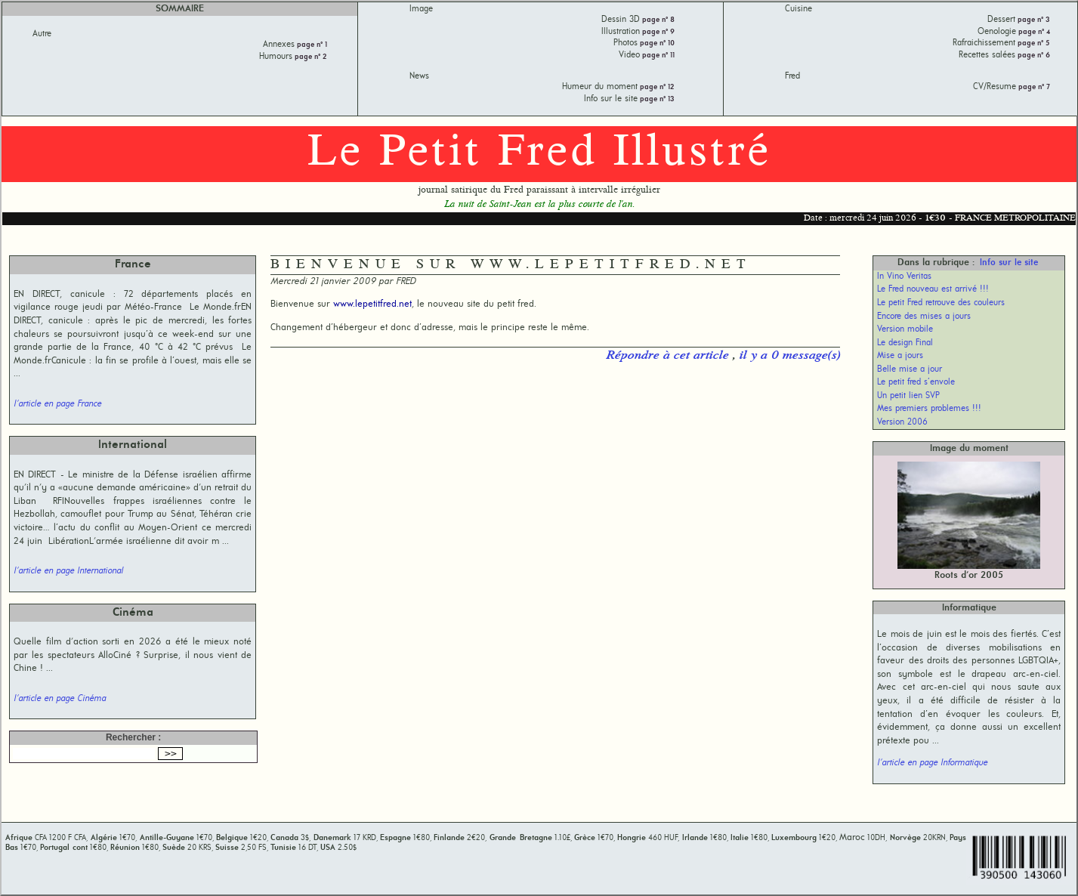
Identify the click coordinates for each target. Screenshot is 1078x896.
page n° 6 (1032, 55)
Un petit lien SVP (908, 395)
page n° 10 (656, 43)
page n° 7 (1033, 87)
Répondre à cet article (669, 356)
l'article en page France (57, 404)
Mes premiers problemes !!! (929, 408)
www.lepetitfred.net (372, 304)
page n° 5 (1032, 43)
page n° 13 (656, 99)
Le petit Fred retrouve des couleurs (941, 302)
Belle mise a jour (909, 369)
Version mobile (905, 329)
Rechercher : (133, 737)
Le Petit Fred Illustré (539, 153)
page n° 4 (1033, 32)
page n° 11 (657, 55)
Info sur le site (1009, 262)
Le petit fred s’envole (916, 382)
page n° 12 (656, 87)
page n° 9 (657, 32)
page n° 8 (657, 20)
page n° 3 (1032, 20)
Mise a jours (900, 355)
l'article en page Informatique (932, 763)
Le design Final (905, 343)
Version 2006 (902, 422)
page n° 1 (311, 45)
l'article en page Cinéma (60, 698)
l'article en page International (68, 571)
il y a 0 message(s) (789, 356)
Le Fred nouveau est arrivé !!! (933, 289)
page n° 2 (309, 57)
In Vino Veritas (904, 276)
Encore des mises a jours (924, 316)
